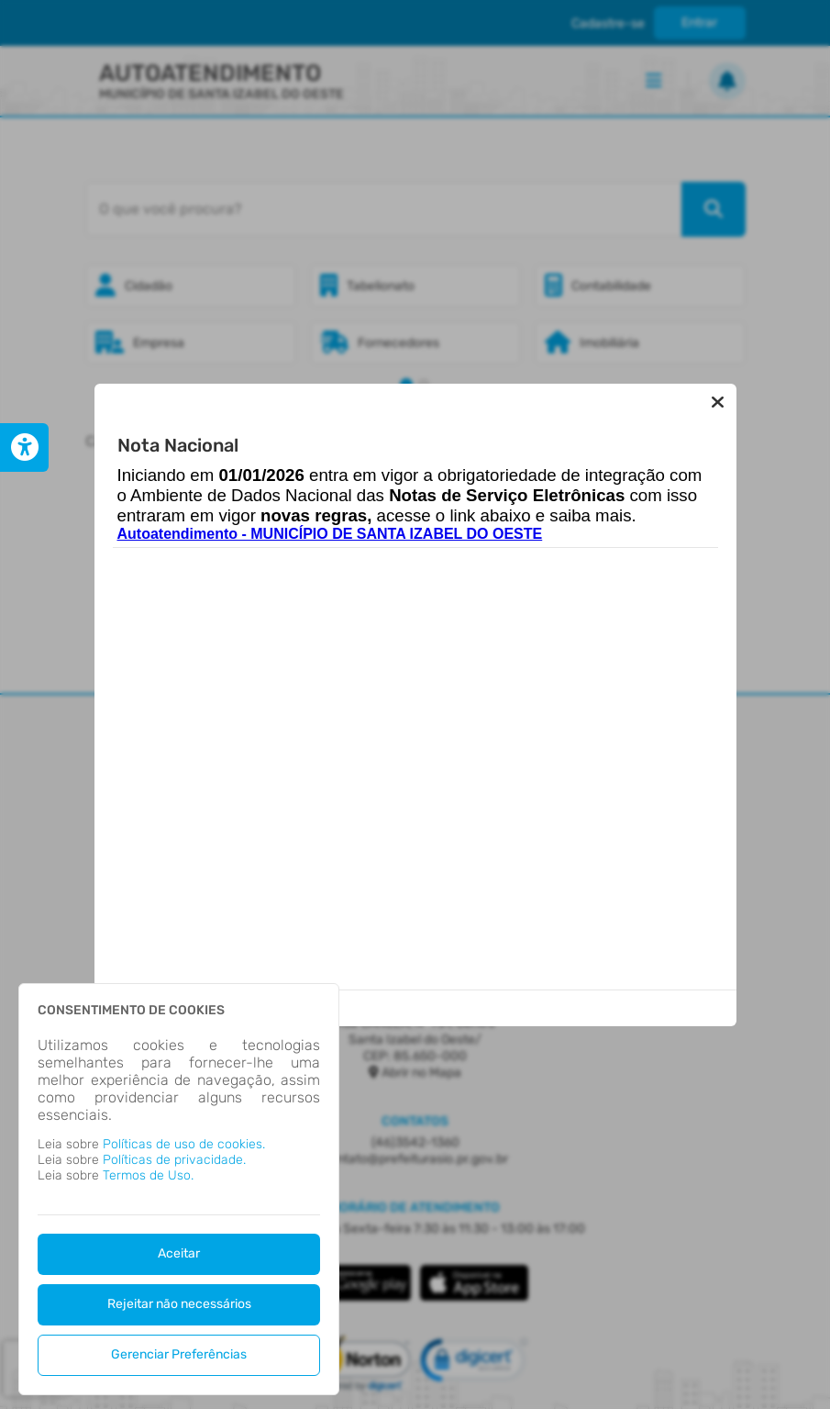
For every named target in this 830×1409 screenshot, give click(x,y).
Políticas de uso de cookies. (184, 1144)
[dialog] (178, 1189)
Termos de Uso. (148, 1175)
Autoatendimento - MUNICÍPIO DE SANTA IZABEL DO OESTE (330, 534)
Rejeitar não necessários (179, 1304)
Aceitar (179, 1253)
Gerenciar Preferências (179, 1354)
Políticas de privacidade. (174, 1160)
